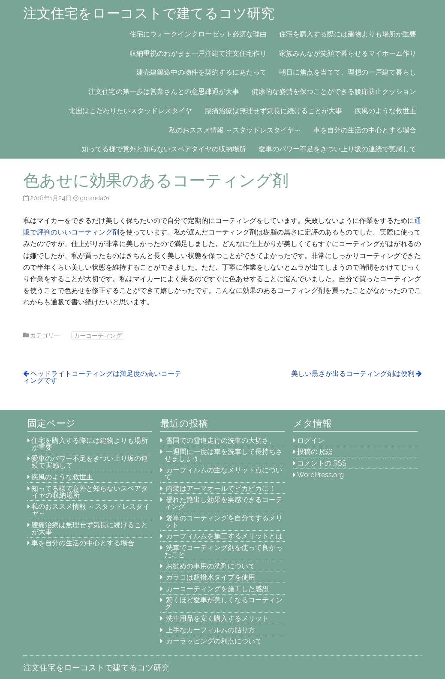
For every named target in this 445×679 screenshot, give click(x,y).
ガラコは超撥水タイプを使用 (210, 577)
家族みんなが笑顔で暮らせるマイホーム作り (347, 53)
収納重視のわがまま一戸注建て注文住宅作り (198, 53)
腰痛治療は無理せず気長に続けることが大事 (273, 111)
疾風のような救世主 (385, 111)
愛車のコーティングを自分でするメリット (224, 521)
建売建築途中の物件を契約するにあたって (201, 72)
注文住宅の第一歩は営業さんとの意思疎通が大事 (163, 91)
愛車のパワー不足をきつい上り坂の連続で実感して (337, 149)
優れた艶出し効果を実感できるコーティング (224, 503)
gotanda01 (95, 197)
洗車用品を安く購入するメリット (217, 618)
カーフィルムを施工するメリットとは (224, 536)
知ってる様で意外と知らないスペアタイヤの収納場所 (163, 149)
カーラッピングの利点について (214, 641)
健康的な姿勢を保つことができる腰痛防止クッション (334, 91)
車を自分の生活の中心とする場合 (364, 130)
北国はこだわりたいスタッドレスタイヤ (130, 111)
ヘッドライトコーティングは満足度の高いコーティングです (102, 377)
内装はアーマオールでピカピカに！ (221, 488)
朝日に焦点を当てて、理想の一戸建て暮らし (347, 72)
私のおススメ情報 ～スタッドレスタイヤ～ (235, 130)
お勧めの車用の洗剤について (210, 566)
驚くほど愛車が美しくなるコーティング (224, 603)
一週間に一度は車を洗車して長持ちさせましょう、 (224, 455)
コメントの (321, 463)
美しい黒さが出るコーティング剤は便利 (353, 374)
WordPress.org (320, 475)
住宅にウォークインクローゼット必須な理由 (198, 34)
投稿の (315, 452)
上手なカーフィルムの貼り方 (210, 630)
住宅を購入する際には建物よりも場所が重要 (347, 34)
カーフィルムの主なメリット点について (224, 473)
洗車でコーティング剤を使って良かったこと (224, 551)
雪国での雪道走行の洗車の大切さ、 (221, 440)
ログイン (311, 440)
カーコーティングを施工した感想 (217, 589)
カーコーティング (98, 335)
